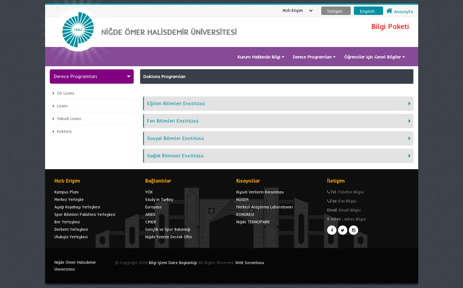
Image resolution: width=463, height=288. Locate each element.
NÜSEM (242, 199)
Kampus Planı (66, 191)
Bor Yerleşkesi (67, 221)
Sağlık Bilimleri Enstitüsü (175, 156)
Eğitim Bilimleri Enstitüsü (176, 103)
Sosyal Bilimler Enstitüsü (175, 138)
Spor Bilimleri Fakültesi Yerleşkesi (84, 214)
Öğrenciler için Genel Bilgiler (374, 57)
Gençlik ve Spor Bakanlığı (167, 229)
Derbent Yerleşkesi (71, 229)
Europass (153, 206)
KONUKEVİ (245, 214)
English (367, 11)
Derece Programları (314, 57)
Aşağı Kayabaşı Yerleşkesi (77, 206)
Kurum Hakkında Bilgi (261, 57)
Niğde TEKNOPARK (253, 221)
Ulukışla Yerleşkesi (71, 236)
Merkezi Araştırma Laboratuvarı (264, 206)
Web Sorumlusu (249, 262)
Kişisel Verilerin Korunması (260, 191)
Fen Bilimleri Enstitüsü (172, 121)
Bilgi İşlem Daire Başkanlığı (173, 262)
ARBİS (150, 214)
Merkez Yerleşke (69, 199)
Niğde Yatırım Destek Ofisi (168, 236)
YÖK (149, 191)
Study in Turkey (159, 199)
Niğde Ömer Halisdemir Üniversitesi (75, 266)
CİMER (150, 221)
